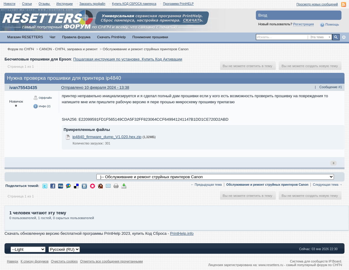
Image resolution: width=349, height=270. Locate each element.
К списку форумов (35, 261)
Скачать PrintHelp (111, 37)
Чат (52, 37)
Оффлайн (42, 97)
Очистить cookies (64, 261)
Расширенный (343, 37)
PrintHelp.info (181, 233)
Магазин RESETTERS (25, 37)
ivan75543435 (23, 87)
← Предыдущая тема (206, 184)
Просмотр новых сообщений (317, 4)
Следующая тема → (327, 184)
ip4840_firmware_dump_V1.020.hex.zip (106, 137)
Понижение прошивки (150, 37)
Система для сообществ (309, 261)
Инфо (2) (41, 106)
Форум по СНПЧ (21, 49)
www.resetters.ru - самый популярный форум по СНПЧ (300, 265)
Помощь (329, 24)
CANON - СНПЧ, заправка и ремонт (68, 49)
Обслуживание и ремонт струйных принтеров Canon (146, 49)
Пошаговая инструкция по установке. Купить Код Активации (127, 59)
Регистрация (303, 24)
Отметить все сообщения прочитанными (111, 261)
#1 (340, 87)
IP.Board (335, 261)
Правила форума (76, 37)
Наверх (12, 261)
